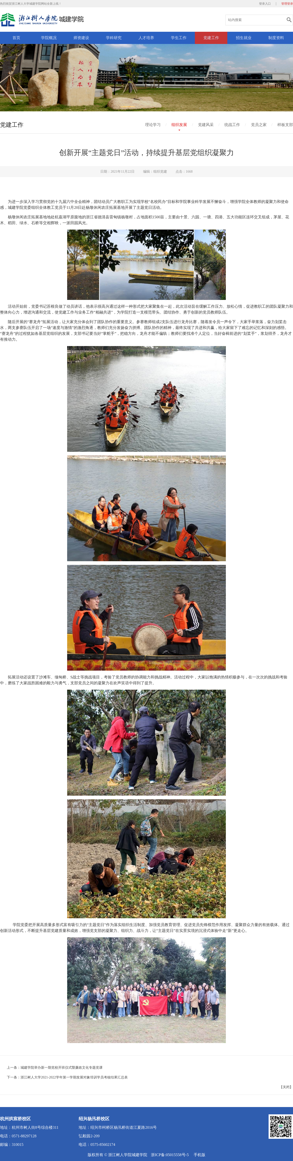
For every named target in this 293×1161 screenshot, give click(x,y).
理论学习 (153, 125)
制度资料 (276, 38)
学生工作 (179, 38)
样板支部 (285, 125)
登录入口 (265, 3)
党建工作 (211, 38)
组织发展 (179, 125)
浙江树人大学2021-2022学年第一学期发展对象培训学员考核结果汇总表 (74, 1077)
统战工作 (232, 125)
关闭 (286, 1087)
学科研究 (114, 38)
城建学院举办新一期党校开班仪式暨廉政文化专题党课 (62, 1067)
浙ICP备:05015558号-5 (170, 1155)
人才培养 (146, 38)
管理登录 (287, 3)
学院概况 (49, 38)
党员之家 (259, 125)
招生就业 (243, 38)
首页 (16, 38)
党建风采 (206, 125)
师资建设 (81, 38)
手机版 (199, 1155)
